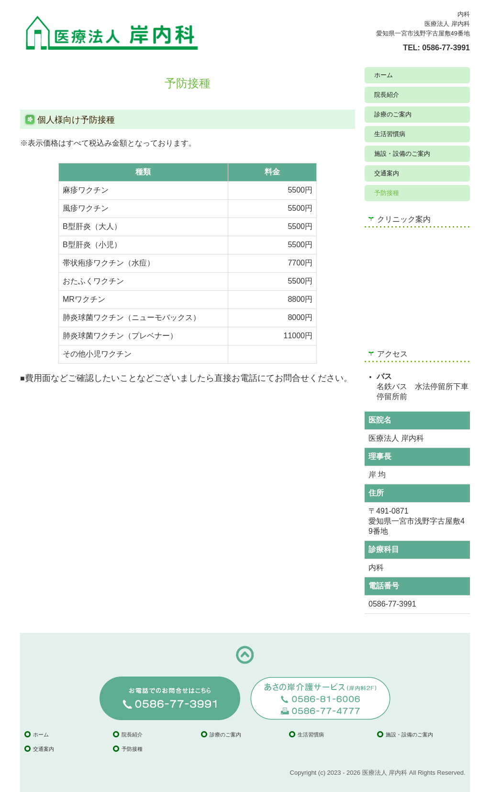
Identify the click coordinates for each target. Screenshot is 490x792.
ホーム (383, 75)
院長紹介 (386, 94)
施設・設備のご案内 (402, 153)
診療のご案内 (393, 114)
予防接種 (386, 192)
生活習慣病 (389, 134)
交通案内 (386, 173)
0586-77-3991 (446, 48)
